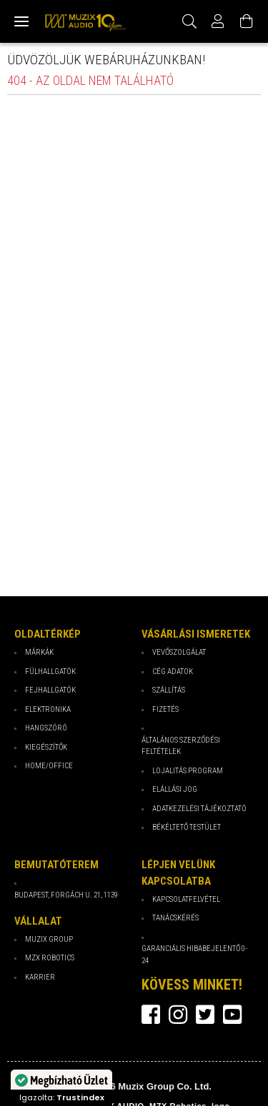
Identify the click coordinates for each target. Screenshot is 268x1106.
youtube (232, 1014)
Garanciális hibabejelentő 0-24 (194, 954)
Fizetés (165, 709)
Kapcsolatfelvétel (186, 899)
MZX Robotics (49, 957)
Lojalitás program (187, 770)
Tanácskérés (175, 917)
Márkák (39, 652)
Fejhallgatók (50, 690)
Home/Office (49, 765)
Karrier (40, 977)
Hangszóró (46, 728)
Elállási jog (174, 789)
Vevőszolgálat (179, 652)
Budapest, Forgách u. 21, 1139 (66, 895)
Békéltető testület (186, 827)
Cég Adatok (172, 671)
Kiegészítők (46, 747)
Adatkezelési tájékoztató (199, 808)
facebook (151, 1014)
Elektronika (48, 709)
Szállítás (168, 690)
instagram (178, 1014)
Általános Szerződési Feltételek (181, 746)
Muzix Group (49, 939)
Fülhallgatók (50, 671)
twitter (205, 1014)
